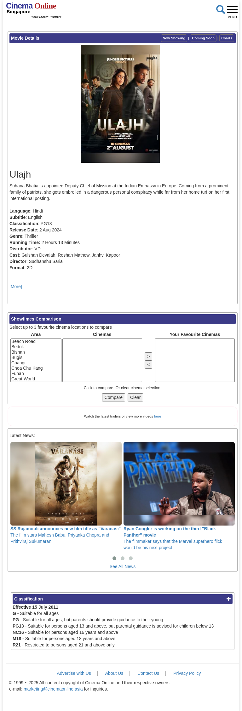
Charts (226, 38)
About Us (114, 673)
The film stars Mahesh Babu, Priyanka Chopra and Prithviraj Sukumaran (66, 493)
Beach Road (36, 341)
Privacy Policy (187, 673)
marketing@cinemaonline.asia (53, 688)
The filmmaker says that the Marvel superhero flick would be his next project (179, 496)
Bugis (36, 357)
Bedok (36, 347)
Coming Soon (203, 38)
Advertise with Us (74, 673)
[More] (15, 286)
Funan (36, 373)
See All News (122, 566)
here (157, 416)
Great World (36, 379)
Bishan (36, 352)
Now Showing (174, 38)
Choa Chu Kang (36, 368)
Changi (36, 363)
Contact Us (148, 673)
